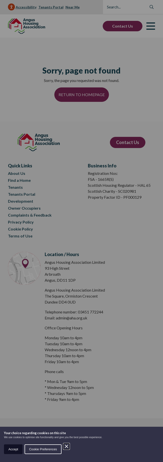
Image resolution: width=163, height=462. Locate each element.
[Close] (66, 446)
